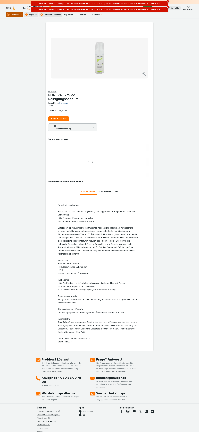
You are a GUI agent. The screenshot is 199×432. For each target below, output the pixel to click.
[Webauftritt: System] (87, 426)
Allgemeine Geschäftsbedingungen (51, 383)
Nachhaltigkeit (42, 393)
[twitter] (140, 352)
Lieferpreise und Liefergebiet (48, 356)
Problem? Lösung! (55, 300)
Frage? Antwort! (109, 300)
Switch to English (104, 416)
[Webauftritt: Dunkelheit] (111, 426)
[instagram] (127, 352)
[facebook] (121, 352)
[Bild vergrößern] (90, 66)
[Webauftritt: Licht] (98, 426)
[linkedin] (146, 352)
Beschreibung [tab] (88, 132)
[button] (174, 8)
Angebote (31, 14)
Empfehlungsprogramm (46, 396)
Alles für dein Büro (44, 359)
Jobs (39, 376)
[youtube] (134, 352)
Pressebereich (42, 369)
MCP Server (41, 400)
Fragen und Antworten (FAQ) (48, 352)
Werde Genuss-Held (45, 389)
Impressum (41, 386)
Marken (84, 15)
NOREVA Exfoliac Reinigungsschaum (117, 36)
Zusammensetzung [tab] (108, 132)
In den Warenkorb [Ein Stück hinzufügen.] (112, 57)
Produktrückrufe (43, 366)
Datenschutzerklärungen (46, 379)
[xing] (152, 352)
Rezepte (97, 15)
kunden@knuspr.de (111, 319)
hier (79, 410)
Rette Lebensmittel (50, 14)
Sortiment (14, 14)
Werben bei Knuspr (111, 334)
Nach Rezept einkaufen (46, 362)
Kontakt (40, 373)
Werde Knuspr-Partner (59, 334)
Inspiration (70, 15)
